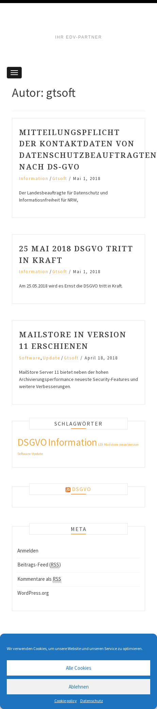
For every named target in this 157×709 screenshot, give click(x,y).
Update (51, 358)
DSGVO (81, 489)
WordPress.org (33, 593)
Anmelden (27, 550)
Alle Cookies (78, 668)
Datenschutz (91, 700)
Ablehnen (79, 686)
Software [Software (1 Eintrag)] (24, 454)
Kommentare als (39, 579)
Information (34, 178)
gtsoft (59, 178)
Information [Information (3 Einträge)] (72, 442)
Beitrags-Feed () (39, 564)
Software (29, 358)
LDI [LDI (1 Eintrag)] (100, 444)
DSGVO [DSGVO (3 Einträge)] (32, 442)
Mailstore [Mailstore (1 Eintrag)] (111, 444)
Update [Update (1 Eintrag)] (37, 454)
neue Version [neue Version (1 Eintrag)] (129, 444)
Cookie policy (65, 700)
